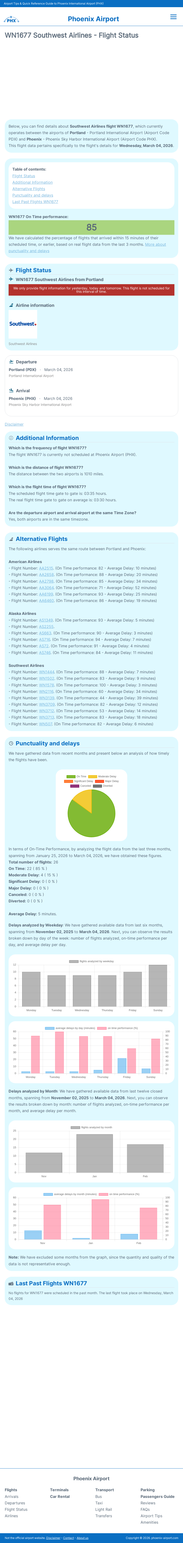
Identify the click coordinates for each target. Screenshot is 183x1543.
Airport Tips (151, 1515)
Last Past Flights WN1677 (35, 201)
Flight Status (23, 175)
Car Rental (60, 1496)
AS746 (45, 652)
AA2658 (46, 574)
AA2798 (46, 581)
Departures (15, 1503)
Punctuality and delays (32, 195)
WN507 (45, 724)
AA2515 (46, 568)
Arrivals (11, 1496)
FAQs (145, 1509)
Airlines (11, 1515)
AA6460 (46, 600)
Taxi (99, 1503)
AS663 (45, 633)
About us (82, 1538)
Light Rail (103, 1509)
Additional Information (32, 182)
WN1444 (46, 672)
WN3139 (46, 698)
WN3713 (46, 717)
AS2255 (46, 626)
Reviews (148, 1503)
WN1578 (46, 685)
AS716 (44, 639)
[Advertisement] (91, 81)
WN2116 (46, 691)
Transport (104, 1489)
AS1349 (46, 620)
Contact (68, 1538)
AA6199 (46, 594)
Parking (148, 1489)
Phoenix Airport (93, 19)
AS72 (44, 645)
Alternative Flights (28, 188)
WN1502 (46, 678)
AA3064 (46, 587)
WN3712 (46, 710)
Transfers (103, 1515)
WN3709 (47, 704)
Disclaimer (53, 1538)
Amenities (149, 1522)
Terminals (59, 1489)
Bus (98, 1496)
